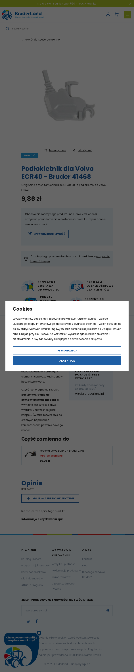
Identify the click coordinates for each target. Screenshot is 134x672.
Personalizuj (67, 350)
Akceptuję (67, 360)
